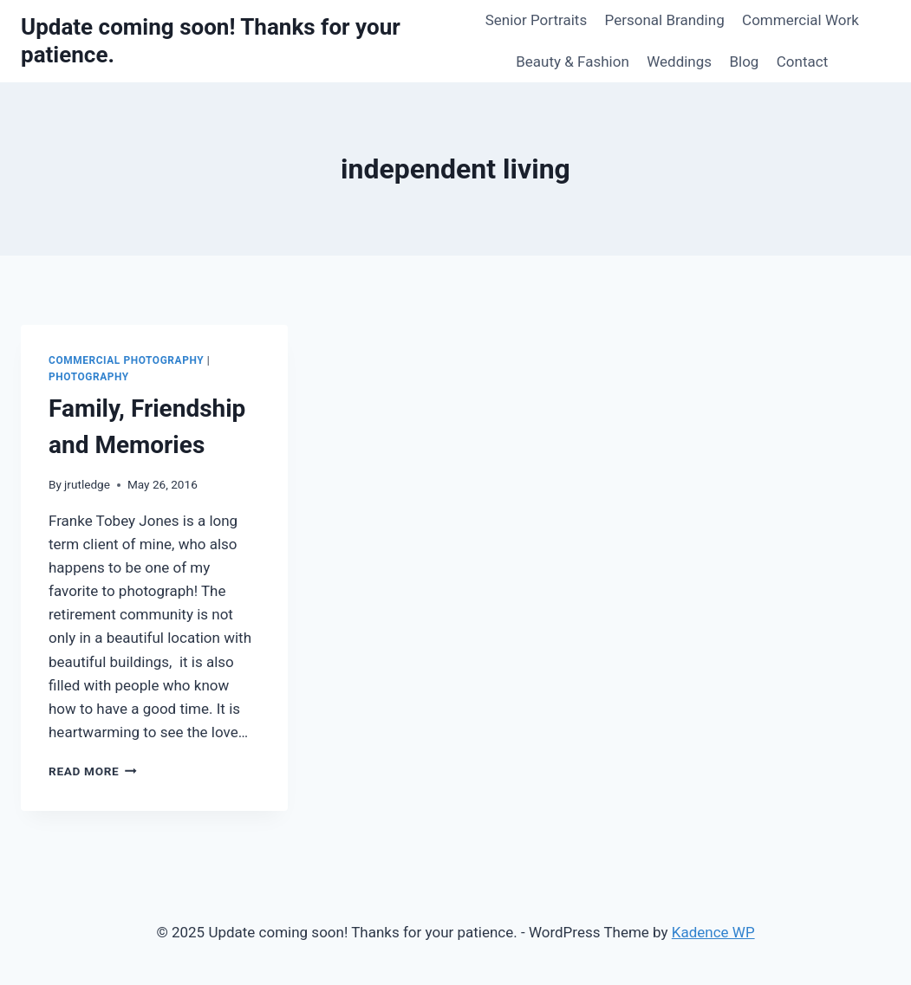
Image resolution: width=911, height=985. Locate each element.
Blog (743, 61)
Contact (802, 61)
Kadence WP (713, 932)
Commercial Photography (126, 360)
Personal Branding (665, 20)
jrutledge (87, 484)
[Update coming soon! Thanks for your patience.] (237, 41)
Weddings (679, 61)
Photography (89, 377)
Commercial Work (800, 20)
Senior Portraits (536, 20)
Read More (93, 771)
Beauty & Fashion (572, 61)
